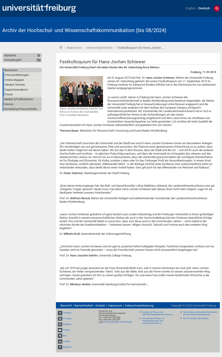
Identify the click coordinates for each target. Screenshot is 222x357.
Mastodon (67, 347)
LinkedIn (66, 341)
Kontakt (100, 305)
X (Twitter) (67, 319)
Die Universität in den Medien (195, 318)
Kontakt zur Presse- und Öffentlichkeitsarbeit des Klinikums (157, 313)
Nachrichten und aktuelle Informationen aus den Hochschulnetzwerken (200, 313)
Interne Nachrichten (99, 47)
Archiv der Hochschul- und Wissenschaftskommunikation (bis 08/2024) (84, 30)
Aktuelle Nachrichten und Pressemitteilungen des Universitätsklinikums (153, 320)
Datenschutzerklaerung (139, 305)
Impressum (115, 305)
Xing (65, 335)
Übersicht (66, 305)
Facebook (67, 313)
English (190, 8)
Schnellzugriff (12, 60)
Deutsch (204, 8)
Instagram (67, 324)
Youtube (66, 330)
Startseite (61, 47)
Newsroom (74, 47)
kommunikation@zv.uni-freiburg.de (117, 322)
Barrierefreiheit (84, 305)
